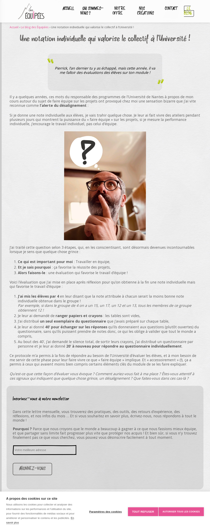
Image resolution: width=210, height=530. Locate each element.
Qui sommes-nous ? (91, 11)
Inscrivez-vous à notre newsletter (41, 399)
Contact (170, 9)
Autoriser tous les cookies (181, 511)
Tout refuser (141, 510)
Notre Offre (116, 11)
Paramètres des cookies (103, 510)
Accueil (67, 9)
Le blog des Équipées (35, 27)
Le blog (184, 11)
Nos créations (145, 11)
